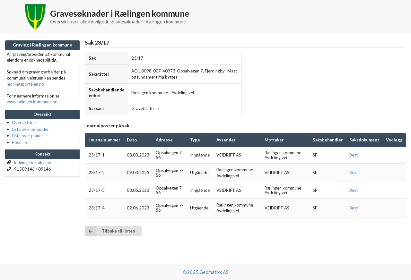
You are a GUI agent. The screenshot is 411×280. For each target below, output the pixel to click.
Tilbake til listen (110, 231)
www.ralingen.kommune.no (32, 101)
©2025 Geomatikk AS (206, 272)
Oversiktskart (25, 122)
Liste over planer (27, 135)
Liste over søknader (30, 129)
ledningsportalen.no (25, 84)
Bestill (355, 154)
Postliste (20, 142)
